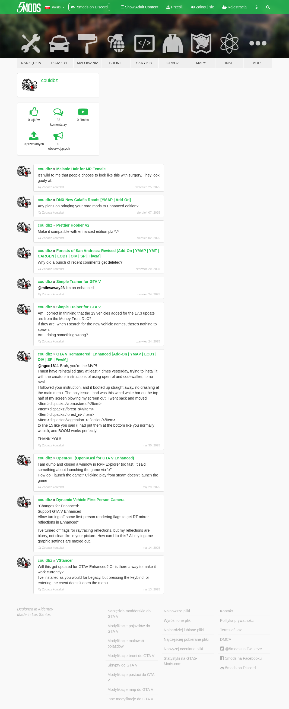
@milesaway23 (51, 288)
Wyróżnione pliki (178, 620)
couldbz (49, 80)
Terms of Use (231, 630)
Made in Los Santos (34, 614)
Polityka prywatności (237, 620)
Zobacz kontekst (51, 187)
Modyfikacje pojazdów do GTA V (128, 628)
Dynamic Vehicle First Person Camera (90, 500)
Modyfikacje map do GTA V (130, 689)
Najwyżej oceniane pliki (183, 649)
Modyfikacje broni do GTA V (130, 656)
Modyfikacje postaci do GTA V (130, 677)
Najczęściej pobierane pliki (186, 639)
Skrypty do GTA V (122, 665)
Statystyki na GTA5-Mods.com (180, 661)
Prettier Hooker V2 (72, 225)
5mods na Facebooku (241, 658)
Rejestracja (234, 7)
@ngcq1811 (48, 366)
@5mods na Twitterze (241, 648)
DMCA (225, 639)
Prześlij (174, 7)
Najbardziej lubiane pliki (184, 630)
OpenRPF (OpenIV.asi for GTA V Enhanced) (95, 458)
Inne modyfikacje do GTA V (130, 699)
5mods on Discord (238, 668)
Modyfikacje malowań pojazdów (125, 643)
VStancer (64, 560)
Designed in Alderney (35, 609)
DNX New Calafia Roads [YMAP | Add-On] (93, 200)
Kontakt (226, 611)
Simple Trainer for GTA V (78, 281)
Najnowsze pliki (177, 611)
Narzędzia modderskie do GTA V (129, 614)
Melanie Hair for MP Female (81, 169)
